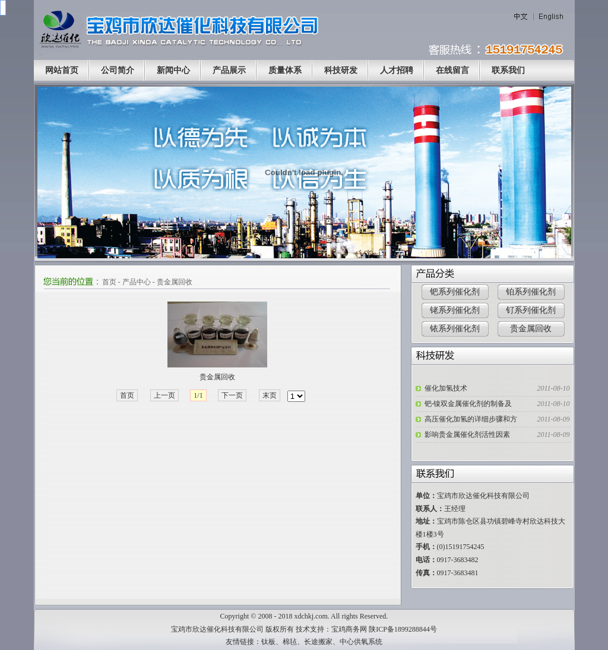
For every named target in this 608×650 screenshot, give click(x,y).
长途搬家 (318, 642)
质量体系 (285, 70)
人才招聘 (396, 70)
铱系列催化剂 (455, 328)
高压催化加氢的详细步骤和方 (471, 419)
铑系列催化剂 (455, 310)
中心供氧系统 (361, 642)
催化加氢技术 (446, 388)
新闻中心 (173, 70)
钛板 (268, 642)
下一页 (232, 395)
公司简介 (117, 70)
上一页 (164, 395)
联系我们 (508, 70)
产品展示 (229, 70)
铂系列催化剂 (531, 291)
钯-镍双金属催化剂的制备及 (468, 403)
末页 (269, 395)
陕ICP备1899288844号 (403, 629)
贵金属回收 (174, 282)
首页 (109, 282)
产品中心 (136, 282)
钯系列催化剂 (455, 291)
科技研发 (340, 70)
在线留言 (452, 70)
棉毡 (290, 642)
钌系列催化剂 (531, 310)
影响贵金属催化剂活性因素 (467, 434)
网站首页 (61, 70)
